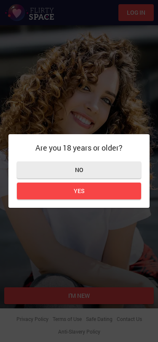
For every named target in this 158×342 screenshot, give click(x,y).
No (79, 170)
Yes (79, 191)
